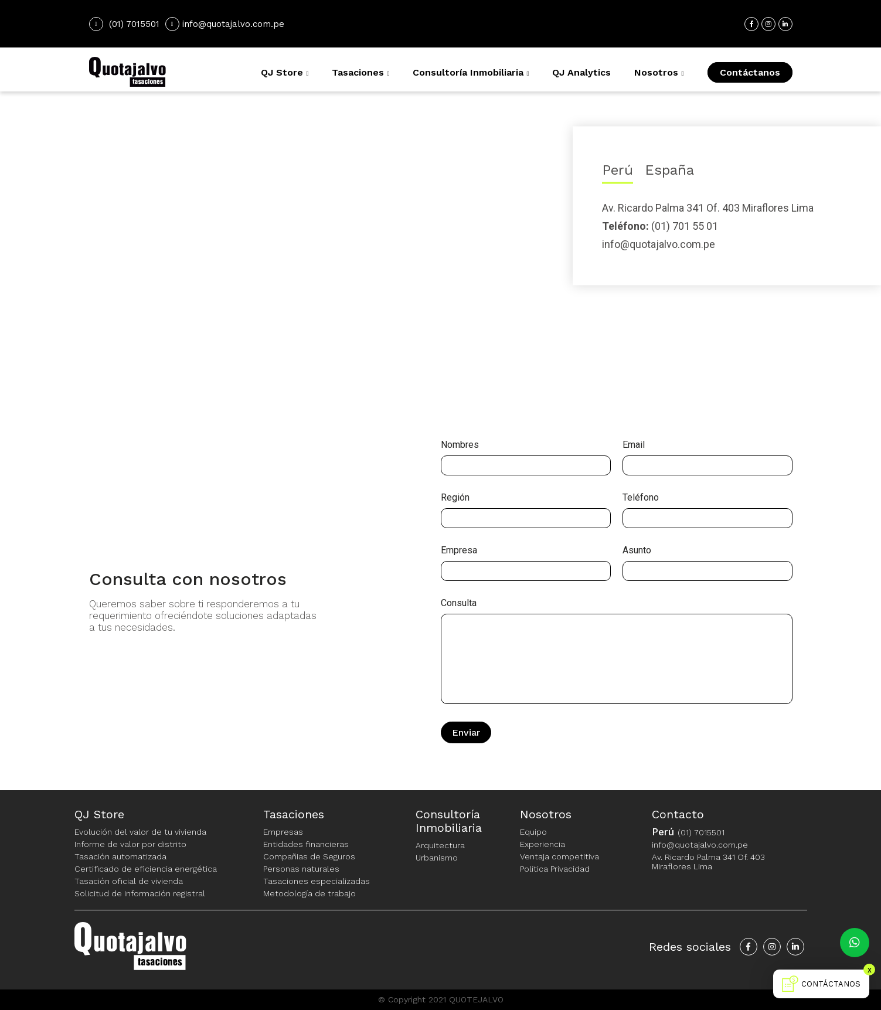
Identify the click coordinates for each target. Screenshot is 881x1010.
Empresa (459, 550)
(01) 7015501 (134, 24)
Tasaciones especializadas (316, 881)
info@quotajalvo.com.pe (224, 24)
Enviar (466, 732)
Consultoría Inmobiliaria (468, 72)
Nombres (460, 445)
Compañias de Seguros (309, 856)
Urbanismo (437, 857)
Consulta (459, 603)
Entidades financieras (306, 844)
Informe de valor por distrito (130, 844)
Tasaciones (358, 72)
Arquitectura (440, 845)
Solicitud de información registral (139, 893)
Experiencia (542, 844)
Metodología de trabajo (309, 893)
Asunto (637, 550)
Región (455, 497)
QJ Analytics (581, 72)
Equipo (533, 831)
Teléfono (641, 497)
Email (634, 445)
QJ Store (282, 72)
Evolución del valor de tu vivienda (140, 831)
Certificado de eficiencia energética (145, 868)
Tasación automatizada (120, 856)
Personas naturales (301, 868)
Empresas (283, 831)
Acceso (716, 24)
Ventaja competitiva (559, 856)
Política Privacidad (555, 868)
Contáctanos (750, 72)
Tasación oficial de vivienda (128, 881)
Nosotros (656, 72)
